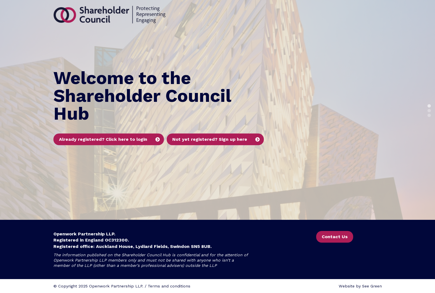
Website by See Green (360, 286)
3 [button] (429, 115)
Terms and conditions (169, 286)
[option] (217, 110)
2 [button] (429, 110)
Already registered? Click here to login (103, 139)
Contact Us (335, 236)
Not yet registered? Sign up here (209, 139)
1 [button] (429, 106)
